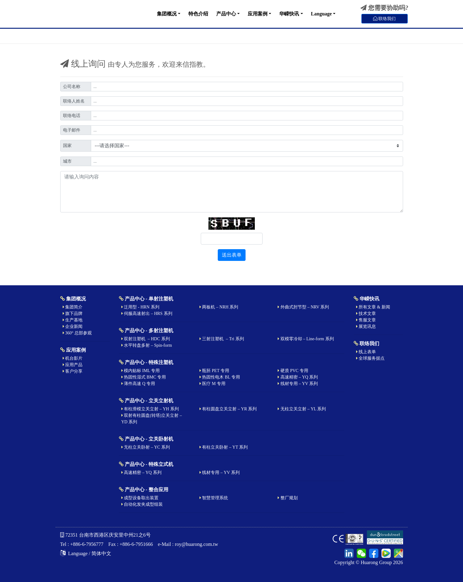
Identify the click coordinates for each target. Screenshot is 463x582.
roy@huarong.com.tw (196, 544)
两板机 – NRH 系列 (219, 307)
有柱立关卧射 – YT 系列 (224, 447)
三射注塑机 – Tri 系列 (222, 339)
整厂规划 (288, 498)
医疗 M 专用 (212, 383)
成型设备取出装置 (140, 498)
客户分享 (73, 371)
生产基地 (73, 320)
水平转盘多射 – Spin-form (146, 345)
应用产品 (73, 364)
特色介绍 (198, 13)
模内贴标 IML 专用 (140, 370)
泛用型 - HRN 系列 (140, 307)
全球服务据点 (370, 358)
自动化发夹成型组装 (142, 504)
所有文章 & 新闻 (373, 307)
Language (321, 13)
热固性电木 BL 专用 (220, 377)
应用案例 (257, 13)
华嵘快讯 (289, 13)
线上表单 (366, 352)
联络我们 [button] (384, 18)
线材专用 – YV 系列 (298, 383)
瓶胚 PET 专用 (214, 370)
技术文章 (366, 313)
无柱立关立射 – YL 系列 (302, 409)
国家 (67, 145)
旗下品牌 (73, 313)
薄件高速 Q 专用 (138, 383)
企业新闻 (73, 326)
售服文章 (366, 320)
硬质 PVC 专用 (293, 370)
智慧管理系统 (214, 498)
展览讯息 (366, 326)
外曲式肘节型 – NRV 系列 (303, 307)
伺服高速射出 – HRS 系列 (146, 313)
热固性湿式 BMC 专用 (143, 377)
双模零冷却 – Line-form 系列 (306, 339)
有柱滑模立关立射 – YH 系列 (150, 409)
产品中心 (226, 13)
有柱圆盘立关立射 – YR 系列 (228, 409)
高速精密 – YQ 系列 (298, 377)
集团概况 (167, 13)
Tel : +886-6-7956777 (81, 544)
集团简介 (73, 307)
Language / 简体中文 (86, 553)
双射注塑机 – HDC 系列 (145, 339)
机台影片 (73, 358)
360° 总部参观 (77, 333)
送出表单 (232, 255)
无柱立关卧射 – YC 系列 (145, 447)
